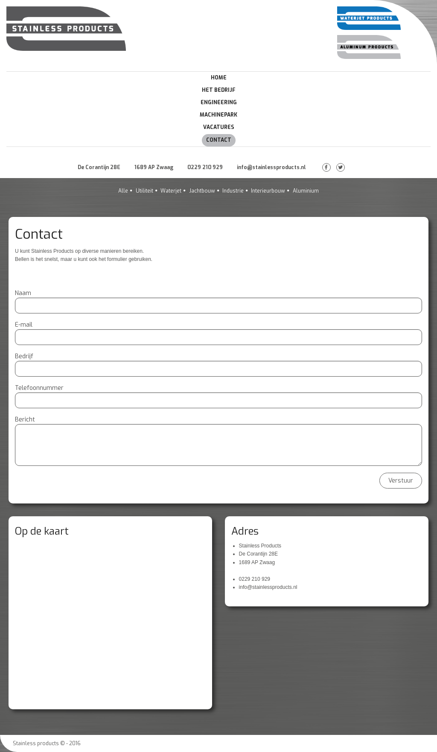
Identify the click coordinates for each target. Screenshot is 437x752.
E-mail (23, 325)
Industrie (233, 190)
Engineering (219, 102)
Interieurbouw (268, 190)
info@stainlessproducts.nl (271, 167)
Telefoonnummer (39, 388)
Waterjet (170, 190)
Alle (123, 190)
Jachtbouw (202, 190)
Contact (218, 140)
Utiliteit (144, 190)
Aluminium (306, 190)
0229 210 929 (205, 167)
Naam (23, 293)
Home (219, 77)
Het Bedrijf (219, 90)
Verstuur (400, 481)
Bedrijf (24, 356)
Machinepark (218, 114)
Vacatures (218, 127)
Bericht (25, 420)
